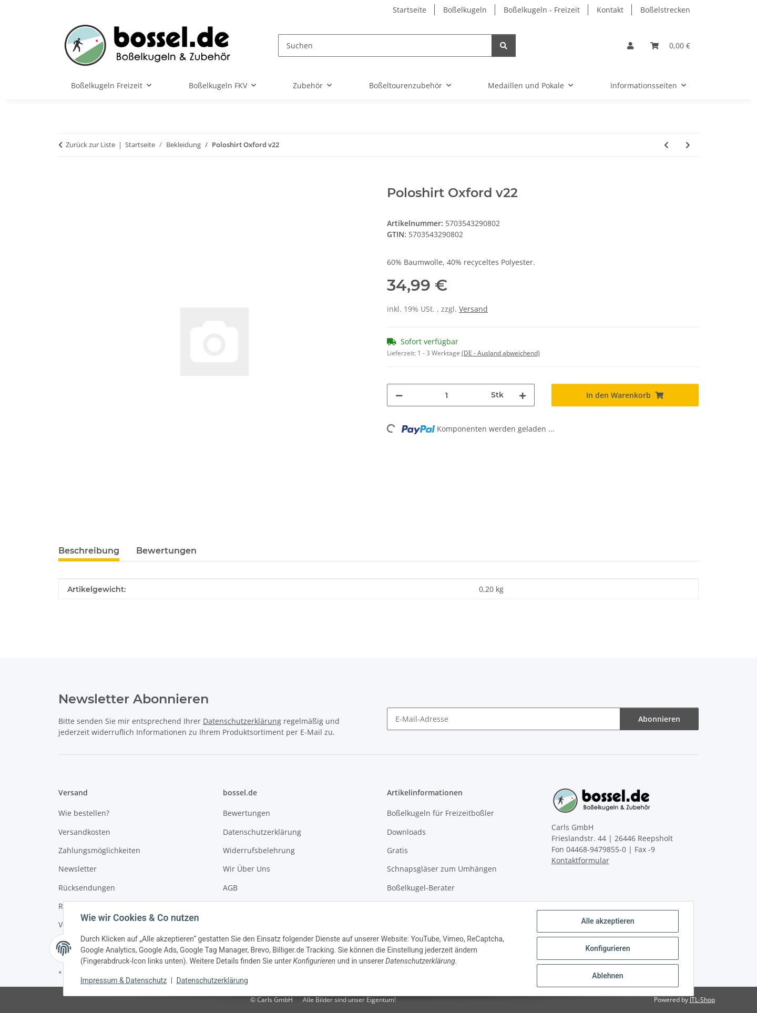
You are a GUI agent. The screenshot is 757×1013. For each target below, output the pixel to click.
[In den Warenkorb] (66, 180)
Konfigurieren (607, 948)
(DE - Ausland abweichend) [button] (501, 353)
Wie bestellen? (83, 813)
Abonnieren (659, 719)
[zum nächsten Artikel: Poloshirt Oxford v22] (688, 145)
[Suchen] (385, 45)
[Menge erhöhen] (522, 395)
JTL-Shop (702, 999)
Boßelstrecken (665, 10)
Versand (473, 309)
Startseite (409, 10)
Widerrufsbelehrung (259, 850)
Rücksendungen (86, 888)
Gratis (397, 850)
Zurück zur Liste (90, 144)
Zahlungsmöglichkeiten (99, 850)
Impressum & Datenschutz (123, 980)
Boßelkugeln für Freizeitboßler (440, 813)
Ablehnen (607, 975)
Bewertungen (246, 813)
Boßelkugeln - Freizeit (542, 10)
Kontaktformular (580, 860)
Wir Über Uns (246, 869)
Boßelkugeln (465, 10)
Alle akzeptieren (607, 921)
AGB (230, 888)
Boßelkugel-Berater (421, 888)
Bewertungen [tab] (166, 551)
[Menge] (447, 395)
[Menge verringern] (399, 395)
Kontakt (610, 10)
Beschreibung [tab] (88, 551)
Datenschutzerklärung (212, 980)
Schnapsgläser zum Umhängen (442, 869)
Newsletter (77, 869)
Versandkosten (84, 832)
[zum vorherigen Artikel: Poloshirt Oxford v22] (666, 145)
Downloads (406, 832)
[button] (630, 45)
